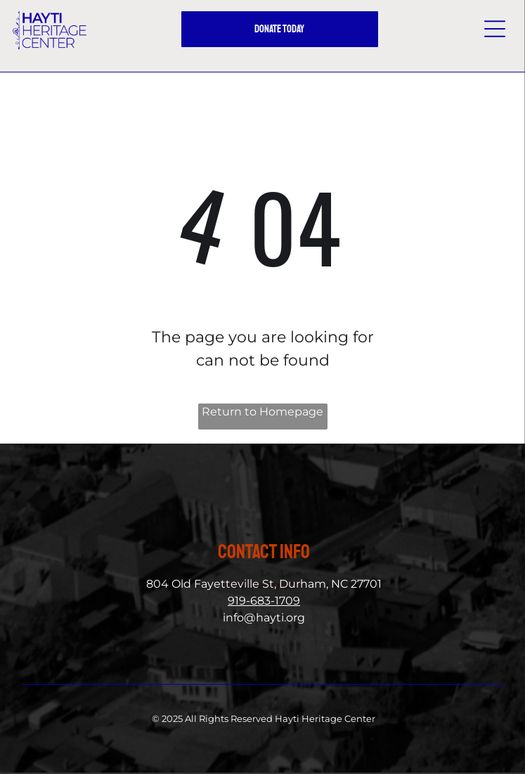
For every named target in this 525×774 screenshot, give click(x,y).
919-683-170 (260, 600)
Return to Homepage (262, 411)
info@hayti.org (264, 617)
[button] (494, 28)
